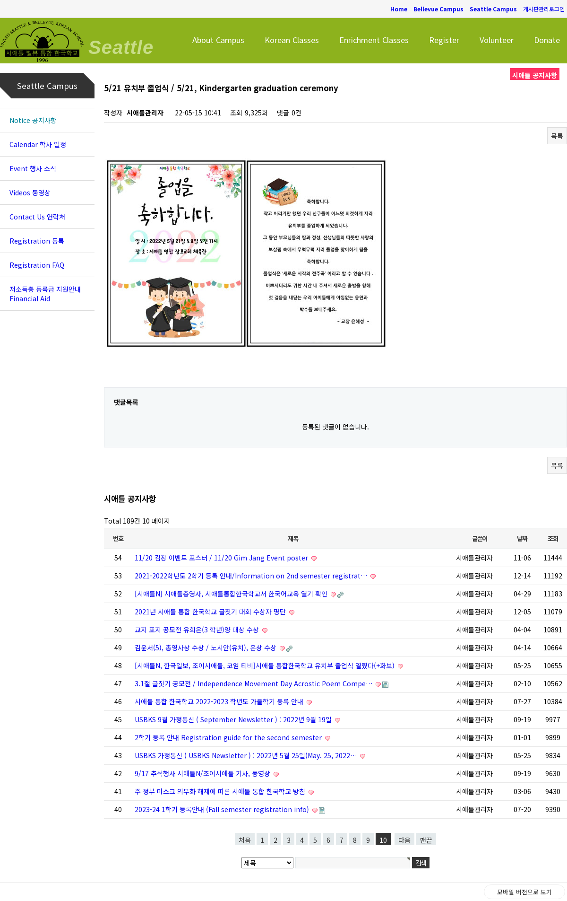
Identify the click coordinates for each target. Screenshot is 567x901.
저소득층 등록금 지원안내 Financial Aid (45, 293)
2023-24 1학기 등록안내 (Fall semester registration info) (223, 809)
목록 (557, 135)
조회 (553, 538)
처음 (245, 840)
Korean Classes (292, 39)
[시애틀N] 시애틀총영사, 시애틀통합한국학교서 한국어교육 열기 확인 (232, 593)
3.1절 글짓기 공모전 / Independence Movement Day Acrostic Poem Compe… (254, 683)
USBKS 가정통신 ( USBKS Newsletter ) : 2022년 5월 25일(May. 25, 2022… (247, 755)
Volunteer (497, 39)
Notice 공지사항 (33, 120)
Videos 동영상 (30, 192)
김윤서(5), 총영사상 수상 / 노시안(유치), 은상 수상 (206, 647)
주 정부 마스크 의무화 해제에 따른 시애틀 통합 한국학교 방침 (221, 791)
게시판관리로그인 (544, 9)
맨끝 (426, 840)
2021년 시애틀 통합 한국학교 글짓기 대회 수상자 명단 (211, 611)
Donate (547, 39)
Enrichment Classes (374, 39)
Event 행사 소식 (32, 168)
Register (444, 39)
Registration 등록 (36, 240)
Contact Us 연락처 (37, 216)
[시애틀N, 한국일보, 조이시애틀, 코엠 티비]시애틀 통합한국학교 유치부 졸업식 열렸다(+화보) (265, 665)
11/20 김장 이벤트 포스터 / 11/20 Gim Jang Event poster (222, 557)
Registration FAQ (36, 265)
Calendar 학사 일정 (37, 144)
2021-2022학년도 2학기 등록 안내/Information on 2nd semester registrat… (252, 575)
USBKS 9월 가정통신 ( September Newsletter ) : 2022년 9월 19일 (234, 719)
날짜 (522, 538)
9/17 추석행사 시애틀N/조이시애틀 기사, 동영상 (203, 773)
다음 (404, 840)
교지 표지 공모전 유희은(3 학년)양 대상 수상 (198, 629)
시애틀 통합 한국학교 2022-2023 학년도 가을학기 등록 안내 (220, 701)
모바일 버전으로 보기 (524, 891)
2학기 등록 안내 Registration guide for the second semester (229, 737)
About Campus (218, 39)
